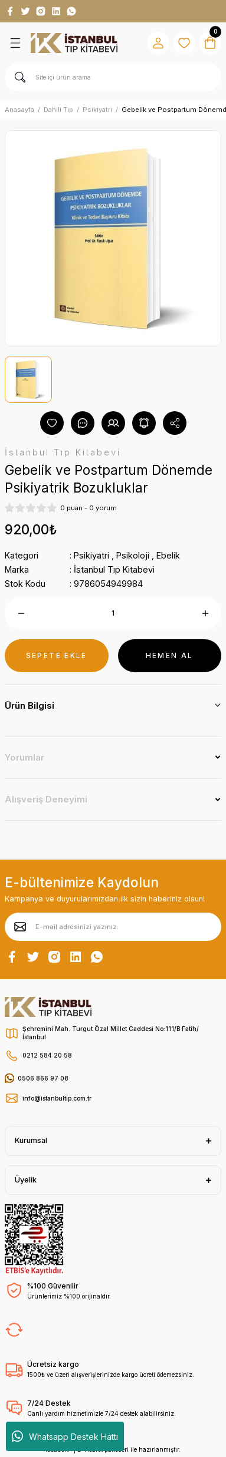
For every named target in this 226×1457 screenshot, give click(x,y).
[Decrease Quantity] (21, 613)
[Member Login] (158, 43)
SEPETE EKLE (56, 655)
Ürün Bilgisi (29, 705)
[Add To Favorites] (52, 423)
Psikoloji (132, 555)
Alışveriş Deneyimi (46, 799)
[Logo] (74, 43)
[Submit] (20, 927)
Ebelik (168, 555)
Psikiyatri (91, 555)
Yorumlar (24, 757)
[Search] (113, 77)
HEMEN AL (170, 655)
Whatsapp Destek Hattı (65, 1436)
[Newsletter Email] (113, 927)
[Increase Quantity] (205, 613)
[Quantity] (113, 613)
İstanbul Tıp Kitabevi (114, 569)
